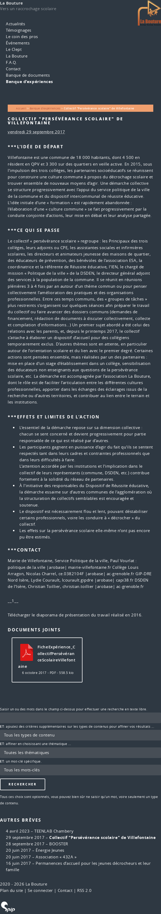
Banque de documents (28, 75)
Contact (13, 68)
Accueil (21, 108)
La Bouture (11, 3)
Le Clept (14, 49)
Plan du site (11, 890)
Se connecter (40, 890)
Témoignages (18, 30)
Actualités (15, 23)
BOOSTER (58, 843)
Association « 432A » (56, 856)
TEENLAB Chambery (53, 831)
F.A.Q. (11, 62)
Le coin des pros (22, 36)
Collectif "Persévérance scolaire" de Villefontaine (102, 837)
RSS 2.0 (84, 890)
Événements (18, 43)
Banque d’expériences (29, 81)
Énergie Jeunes (50, 850)
